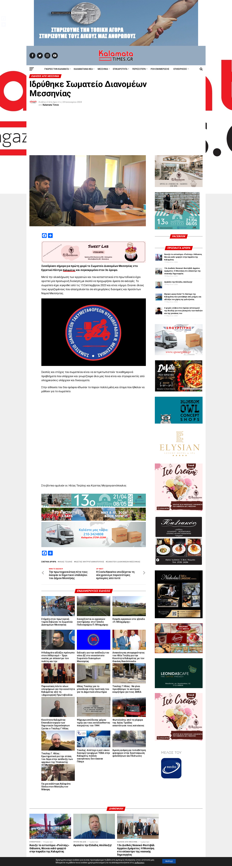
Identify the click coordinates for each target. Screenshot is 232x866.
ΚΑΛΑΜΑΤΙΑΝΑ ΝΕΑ (83, 69)
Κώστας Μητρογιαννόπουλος (89, 562)
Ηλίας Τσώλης (65, 562)
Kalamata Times (51, 105)
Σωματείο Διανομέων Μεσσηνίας (123, 562)
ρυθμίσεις (137, 863)
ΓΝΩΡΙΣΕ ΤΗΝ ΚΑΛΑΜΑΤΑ (56, 69)
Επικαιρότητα (120, 69)
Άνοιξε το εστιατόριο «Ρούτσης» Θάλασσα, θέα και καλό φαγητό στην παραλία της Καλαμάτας (183, 257)
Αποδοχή (169, 861)
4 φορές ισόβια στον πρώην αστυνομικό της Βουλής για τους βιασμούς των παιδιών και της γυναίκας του (183, 310)
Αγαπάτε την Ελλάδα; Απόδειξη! (178, 282)
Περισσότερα (139, 69)
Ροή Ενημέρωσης (160, 69)
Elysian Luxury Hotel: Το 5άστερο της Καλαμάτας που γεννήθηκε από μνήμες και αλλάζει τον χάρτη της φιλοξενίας (182, 297)
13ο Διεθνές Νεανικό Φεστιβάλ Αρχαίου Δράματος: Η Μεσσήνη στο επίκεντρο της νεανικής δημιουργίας (182, 271)
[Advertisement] (116, 133)
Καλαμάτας (70, 270)
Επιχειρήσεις (180, 69)
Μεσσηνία (103, 69)
